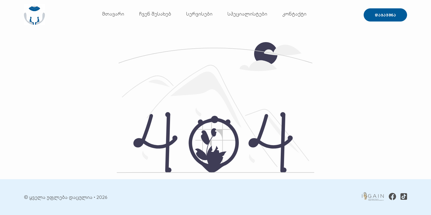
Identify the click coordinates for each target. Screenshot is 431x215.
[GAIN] (372, 197)
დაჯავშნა (385, 15)
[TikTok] (403, 197)
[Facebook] (392, 197)
